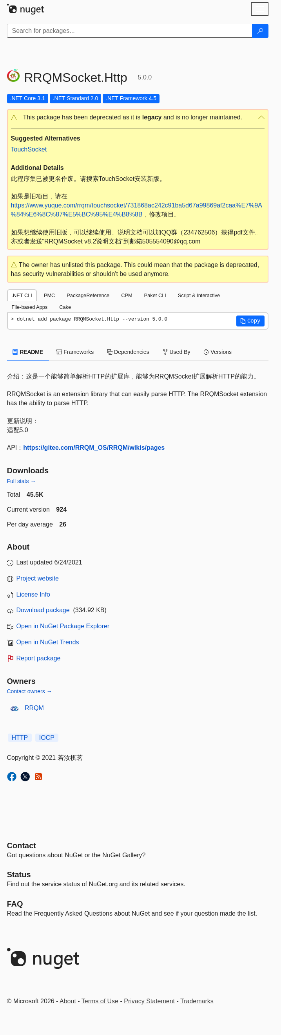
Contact (21, 845)
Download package (43, 610)
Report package (38, 658)
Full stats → (21, 481)
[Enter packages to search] (129, 31)
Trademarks (197, 1001)
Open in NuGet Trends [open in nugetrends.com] (47, 642)
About (68, 1001)
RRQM (34, 708)
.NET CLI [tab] (22, 295)
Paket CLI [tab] (155, 295)
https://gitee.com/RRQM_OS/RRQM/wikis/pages (94, 447)
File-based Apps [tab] (30, 307)
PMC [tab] (49, 295)
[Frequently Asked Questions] (15, 904)
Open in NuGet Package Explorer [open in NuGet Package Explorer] (62, 626)
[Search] (260, 31)
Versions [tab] (217, 352)
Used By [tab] (176, 352)
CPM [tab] (126, 295)
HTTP (20, 737)
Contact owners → (29, 691)
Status (19, 874)
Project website (37, 578)
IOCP (46, 737)
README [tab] (28, 352)
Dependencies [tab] (128, 352)
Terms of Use (100, 1001)
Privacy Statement (149, 1001)
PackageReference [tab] (88, 295)
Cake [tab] (65, 307)
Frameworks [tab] (75, 352)
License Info (33, 594)
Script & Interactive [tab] (199, 295)
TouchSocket (29, 149)
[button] (138, 117)
